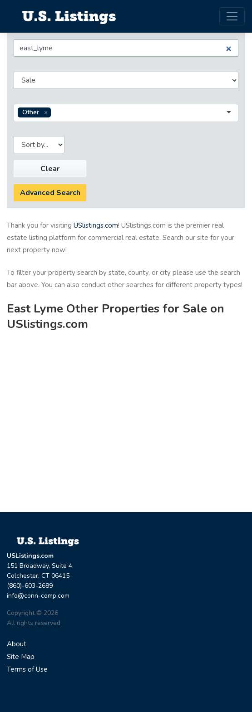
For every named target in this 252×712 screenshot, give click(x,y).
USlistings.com (96, 225)
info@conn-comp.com (38, 595)
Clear (49, 169)
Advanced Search (50, 193)
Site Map (21, 656)
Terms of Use (27, 669)
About (16, 644)
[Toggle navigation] (232, 16)
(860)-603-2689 (30, 585)
